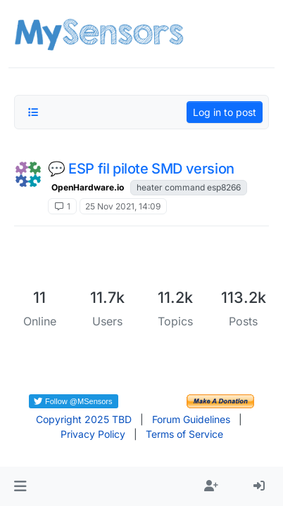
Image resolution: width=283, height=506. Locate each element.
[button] (20, 486)
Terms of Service (184, 434)
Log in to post (224, 112)
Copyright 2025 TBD (84, 419)
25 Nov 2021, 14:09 (123, 206)
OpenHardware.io (87, 187)
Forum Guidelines (191, 419)
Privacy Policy (93, 434)
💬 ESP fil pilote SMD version (141, 168)
